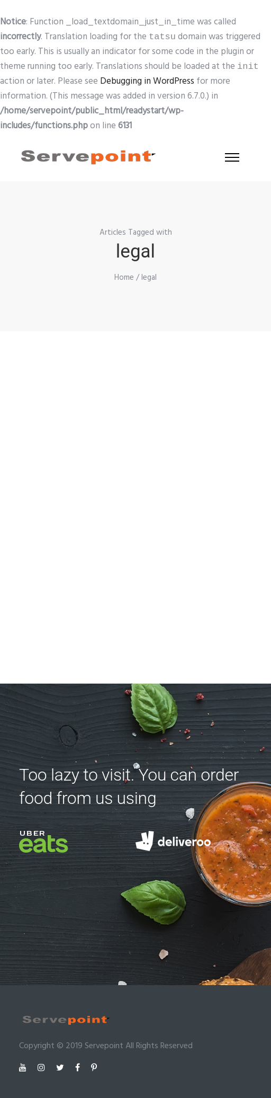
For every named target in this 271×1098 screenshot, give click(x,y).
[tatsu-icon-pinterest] (94, 1067)
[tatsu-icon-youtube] (24, 1067)
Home (124, 277)
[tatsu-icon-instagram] (43, 1067)
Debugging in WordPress (147, 81)
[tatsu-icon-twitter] (61, 1067)
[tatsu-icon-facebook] (79, 1067)
